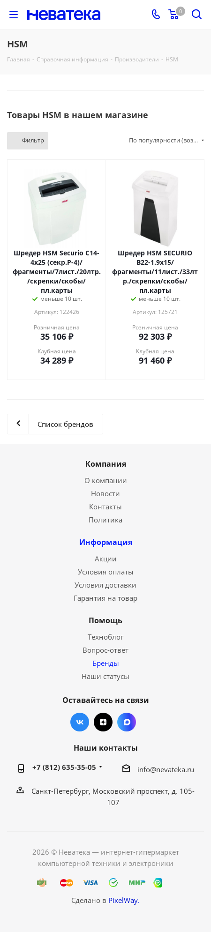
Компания (105, 464)
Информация (105, 542)
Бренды (105, 663)
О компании (105, 480)
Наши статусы (105, 676)
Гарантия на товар (105, 598)
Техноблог (105, 636)
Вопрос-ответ (105, 650)
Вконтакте (79, 722)
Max (126, 722)
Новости (105, 493)
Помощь (105, 620)
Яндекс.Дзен (103, 722)
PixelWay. (124, 900)
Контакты (105, 506)
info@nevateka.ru (165, 769)
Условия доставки (105, 584)
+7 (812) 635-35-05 (64, 767)
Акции (106, 558)
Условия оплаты (106, 571)
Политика (105, 519)
